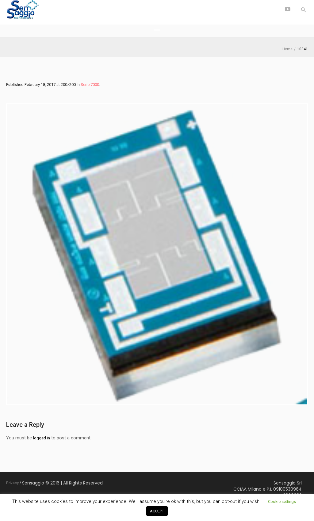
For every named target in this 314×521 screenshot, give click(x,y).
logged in (41, 438)
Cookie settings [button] (282, 501)
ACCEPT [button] (157, 511)
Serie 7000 (90, 84)
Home (287, 49)
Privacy (12, 483)
